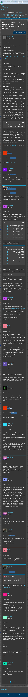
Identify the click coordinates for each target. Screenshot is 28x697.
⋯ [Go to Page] (12, 681)
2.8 (18, 14)
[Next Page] (17, 682)
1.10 (19, 15)
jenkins (20, 12)
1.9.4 (15, 15)
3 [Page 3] (14, 681)
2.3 (9, 14)
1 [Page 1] (10, 681)
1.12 (25, 15)
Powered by (14, 694)
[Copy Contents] (23, 122)
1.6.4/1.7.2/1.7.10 (6, 15)
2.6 (13, 14)
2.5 (11, 14)
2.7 (16, 14)
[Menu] (26, 1)
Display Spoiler (8, 274)
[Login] (22, 2)
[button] (21, 223)
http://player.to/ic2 (11, 162)
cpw (5, 372)
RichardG (6, 30)
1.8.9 (12, 15)
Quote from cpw (10, 576)
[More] (24, 43)
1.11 (22, 15)
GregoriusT (14, 145)
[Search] (18, 1)
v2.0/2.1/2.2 (4, 14)
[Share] (24, 32)
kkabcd (13, 656)
